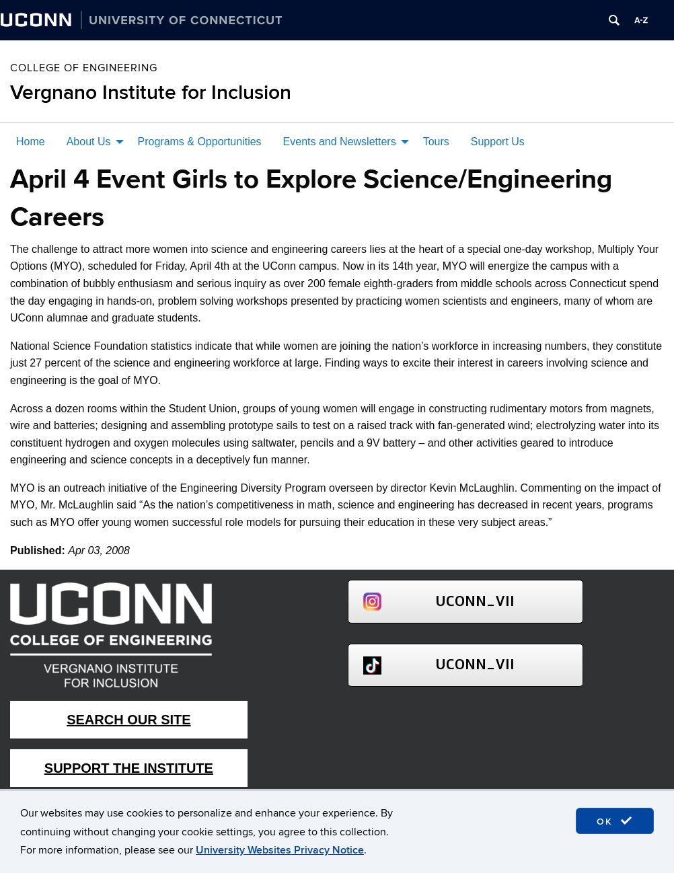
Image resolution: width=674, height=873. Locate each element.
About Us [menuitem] (89, 141)
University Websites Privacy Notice (280, 850)
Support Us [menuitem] (498, 141)
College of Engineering (83, 68)
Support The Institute (128, 768)
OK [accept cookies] (615, 821)
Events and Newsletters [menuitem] (339, 141)
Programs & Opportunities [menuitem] (200, 141)
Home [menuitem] (30, 141)
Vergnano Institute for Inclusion (150, 93)
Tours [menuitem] (436, 141)
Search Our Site (128, 719)
